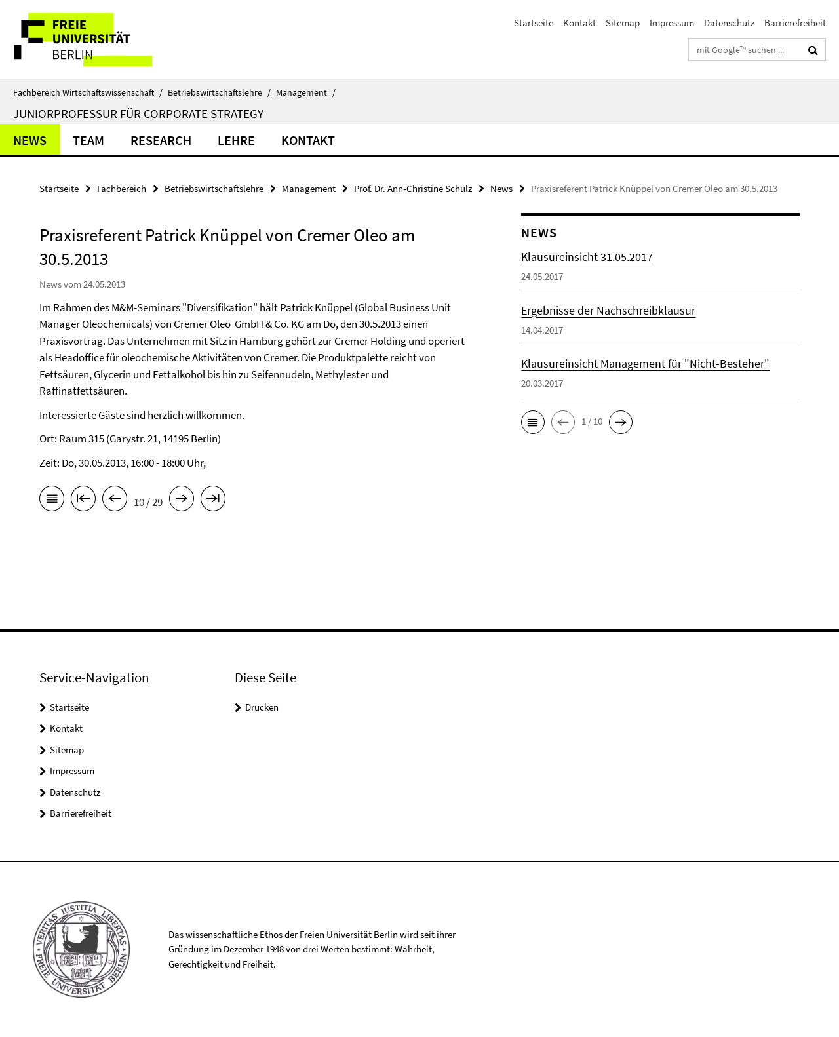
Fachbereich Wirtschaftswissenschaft (88, 92)
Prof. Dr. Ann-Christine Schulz (413, 188)
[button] (533, 422)
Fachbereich (121, 188)
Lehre (236, 140)
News (30, 140)
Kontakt (579, 22)
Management (306, 92)
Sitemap (623, 22)
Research (160, 140)
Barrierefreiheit (795, 22)
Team (88, 140)
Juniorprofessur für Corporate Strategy (138, 113)
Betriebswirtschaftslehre (219, 92)
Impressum (672, 22)
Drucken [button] (262, 707)
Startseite (533, 22)
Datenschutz (729, 22)
